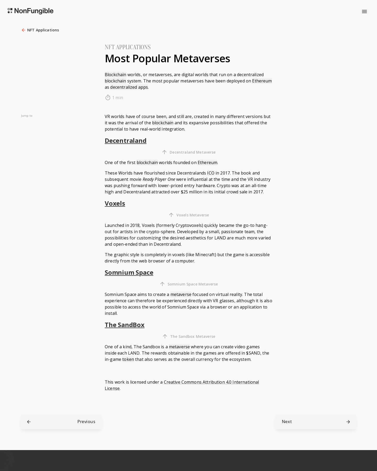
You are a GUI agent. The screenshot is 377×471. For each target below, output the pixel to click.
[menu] (364, 11)
